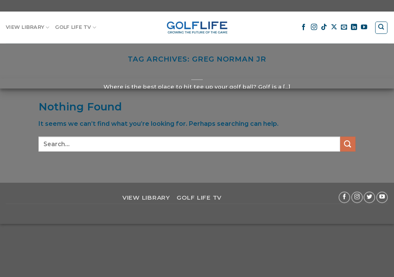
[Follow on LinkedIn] (354, 27)
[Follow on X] (334, 27)
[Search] (381, 28)
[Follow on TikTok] (324, 27)
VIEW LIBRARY (28, 27)
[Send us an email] (344, 27)
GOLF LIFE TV (76, 27)
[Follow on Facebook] (304, 27)
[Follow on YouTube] (364, 27)
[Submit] (348, 144)
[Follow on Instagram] (314, 27)
